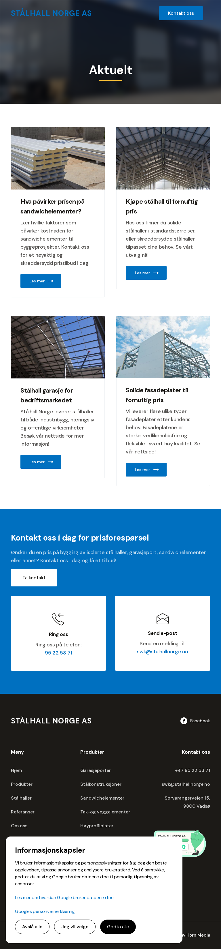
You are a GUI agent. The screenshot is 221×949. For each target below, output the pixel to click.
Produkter (22, 784)
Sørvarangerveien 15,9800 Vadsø (187, 802)
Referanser (23, 812)
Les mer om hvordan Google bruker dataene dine (64, 897)
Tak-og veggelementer (105, 812)
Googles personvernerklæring (45, 911)
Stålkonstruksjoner (100, 784)
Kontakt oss (181, 13)
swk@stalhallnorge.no (162, 651)
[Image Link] (58, 158)
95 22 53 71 (58, 652)
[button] (210, 13)
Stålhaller (21, 798)
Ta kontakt (33, 578)
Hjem (16, 770)
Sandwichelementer (102, 798)
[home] (51, 13)
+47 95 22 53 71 (192, 770)
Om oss (19, 826)
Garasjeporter (95, 770)
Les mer (37, 281)
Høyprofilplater (96, 826)
